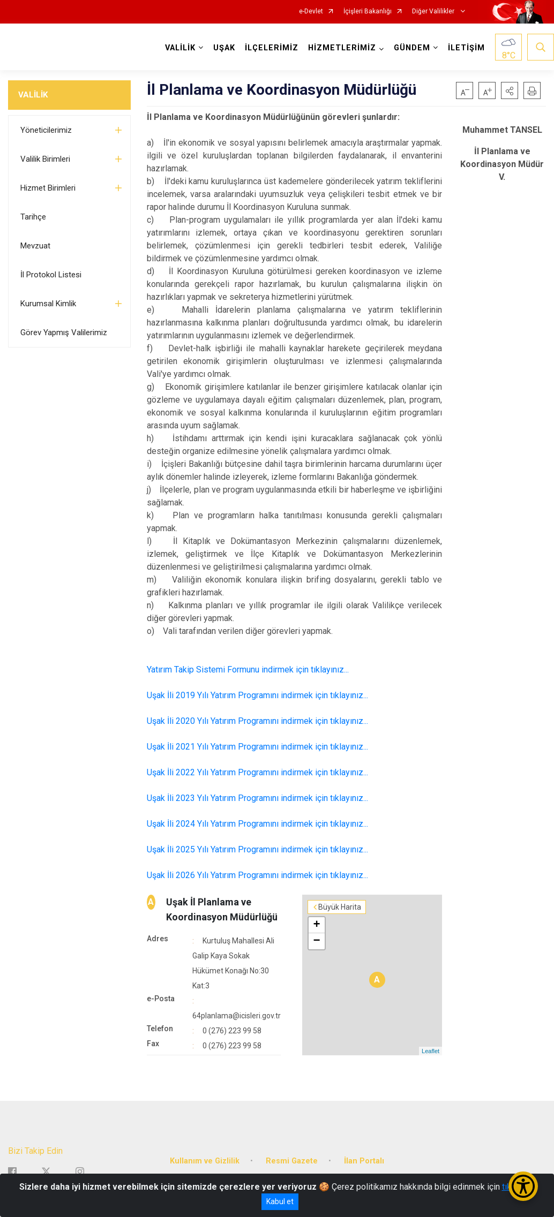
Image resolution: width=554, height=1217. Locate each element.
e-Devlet (311, 11)
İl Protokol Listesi (50, 274)
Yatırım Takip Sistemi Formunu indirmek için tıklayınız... (248, 669)
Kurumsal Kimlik (48, 303)
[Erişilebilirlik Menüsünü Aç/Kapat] (523, 1186)
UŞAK (224, 47)
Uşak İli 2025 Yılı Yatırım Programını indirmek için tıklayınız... (257, 849)
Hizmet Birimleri (48, 188)
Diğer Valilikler (434, 11)
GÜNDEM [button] (412, 47)
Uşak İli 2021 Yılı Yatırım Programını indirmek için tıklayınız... (257, 747)
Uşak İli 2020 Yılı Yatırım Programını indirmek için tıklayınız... (257, 721)
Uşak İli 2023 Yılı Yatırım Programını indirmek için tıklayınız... (257, 798)
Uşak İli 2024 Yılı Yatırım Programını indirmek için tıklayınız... (257, 824)
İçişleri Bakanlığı (367, 11)
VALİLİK (33, 95)
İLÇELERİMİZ (271, 47)
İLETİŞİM (466, 47)
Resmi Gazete (292, 1161)
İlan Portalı (364, 1161)
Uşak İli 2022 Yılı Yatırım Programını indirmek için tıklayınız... (257, 772)
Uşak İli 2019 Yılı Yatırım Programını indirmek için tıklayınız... (257, 695)
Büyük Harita (339, 907)
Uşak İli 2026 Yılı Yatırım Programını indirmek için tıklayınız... (257, 875)
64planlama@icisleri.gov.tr (236, 1015)
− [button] (316, 941)
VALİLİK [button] (180, 47)
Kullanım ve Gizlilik (204, 1161)
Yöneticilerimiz (46, 130)
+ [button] (316, 925)
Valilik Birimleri (45, 159)
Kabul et (280, 1201)
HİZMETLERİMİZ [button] (342, 47)
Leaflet (430, 1051)
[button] (509, 90)
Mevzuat (35, 246)
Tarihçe (33, 217)
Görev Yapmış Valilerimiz (63, 332)
